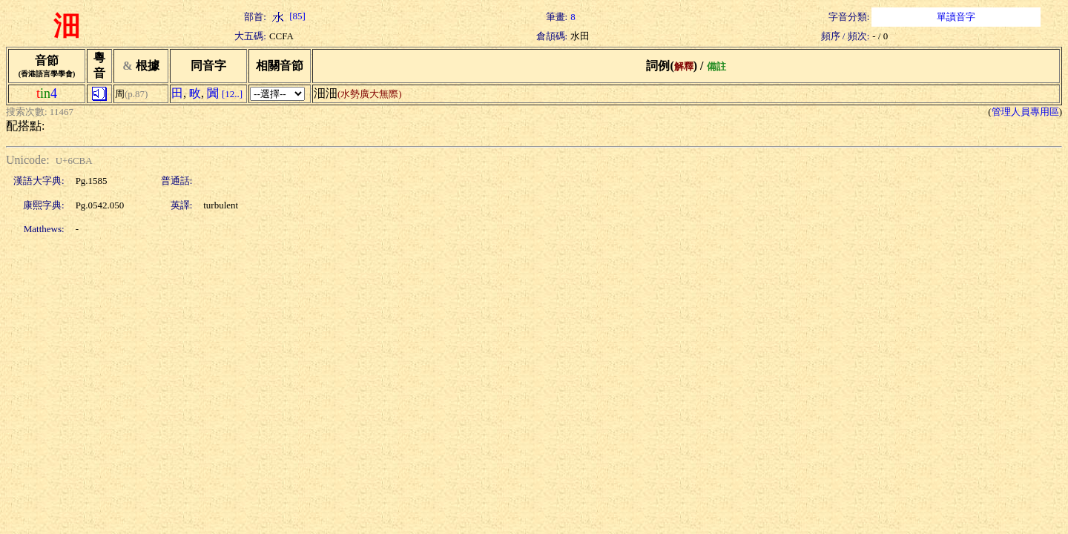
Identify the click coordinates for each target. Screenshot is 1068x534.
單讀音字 (956, 16)
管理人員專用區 (1025, 111)
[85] (287, 16)
